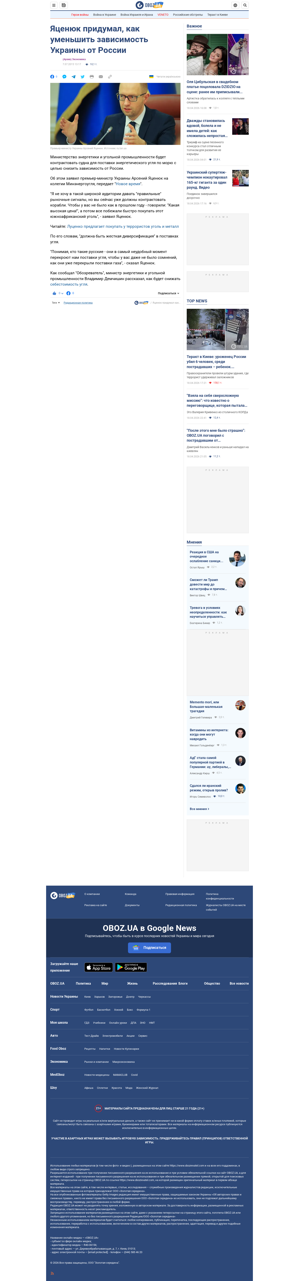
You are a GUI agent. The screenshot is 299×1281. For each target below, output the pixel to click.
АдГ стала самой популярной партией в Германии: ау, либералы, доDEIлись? (209, 762)
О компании (92, 894)
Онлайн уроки (118, 1022)
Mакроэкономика (123, 1061)
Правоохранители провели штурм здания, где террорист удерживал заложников (218, 375)
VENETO (163, 14)
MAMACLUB (120, 1074)
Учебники (99, 1022)
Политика (83, 983)
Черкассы (144, 996)
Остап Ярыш (197, 567)
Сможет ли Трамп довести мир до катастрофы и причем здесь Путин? (207, 584)
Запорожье (115, 996)
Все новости (239, 983)
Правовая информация (179, 894)
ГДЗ (86, 1022)
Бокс (130, 1009)
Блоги (183, 983)
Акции (131, 1035)
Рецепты (90, 1048)
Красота (117, 1087)
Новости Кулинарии (126, 1048)
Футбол (88, 1009)
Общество (212, 983)
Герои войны (80, 14)
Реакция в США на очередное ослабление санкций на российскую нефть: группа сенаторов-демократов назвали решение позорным (207, 556)
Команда (130, 894)
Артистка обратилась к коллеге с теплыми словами (215, 100)
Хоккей (118, 1009)
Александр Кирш (200, 773)
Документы (132, 905)
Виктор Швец (197, 595)
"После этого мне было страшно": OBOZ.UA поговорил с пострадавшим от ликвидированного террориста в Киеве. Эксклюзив (216, 435)
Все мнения (198, 809)
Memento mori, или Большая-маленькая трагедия (206, 706)
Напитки (104, 1048)
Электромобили (112, 1035)
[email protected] (98, 1252)
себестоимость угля (68, 284)
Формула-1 (143, 1009)
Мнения (194, 542)
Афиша (88, 1087)
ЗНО (142, 1022)
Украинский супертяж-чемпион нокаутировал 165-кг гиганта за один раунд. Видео (207, 180)
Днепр (130, 996)
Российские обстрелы (188, 14)
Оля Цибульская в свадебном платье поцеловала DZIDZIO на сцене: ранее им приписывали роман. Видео (213, 87)
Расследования (165, 983)
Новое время (128, 183)
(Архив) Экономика (74, 59)
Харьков (99, 996)
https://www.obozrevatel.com (187, 1165)
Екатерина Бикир (200, 623)
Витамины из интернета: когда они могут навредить (209, 734)
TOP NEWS (197, 300)
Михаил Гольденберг (202, 745)
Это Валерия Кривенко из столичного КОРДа (217, 412)
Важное (194, 26)
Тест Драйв (91, 1035)
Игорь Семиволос (200, 796)
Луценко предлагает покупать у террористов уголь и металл (123, 226)
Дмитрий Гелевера (201, 717)
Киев (87, 996)
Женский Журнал (147, 1087)
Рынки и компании (96, 1061)
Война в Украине (104, 14)
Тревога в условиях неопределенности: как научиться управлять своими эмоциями (208, 612)
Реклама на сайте (95, 905)
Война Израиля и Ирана (137, 14)
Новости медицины (96, 1074)
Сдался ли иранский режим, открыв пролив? (209, 788)
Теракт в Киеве (217, 14)
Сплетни (102, 1087)
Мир (105, 983)
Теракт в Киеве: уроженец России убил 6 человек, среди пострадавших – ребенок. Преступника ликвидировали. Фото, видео (216, 361)
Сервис (142, 1035)
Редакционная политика (78, 302)
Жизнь (132, 983)
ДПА (133, 1022)
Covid (134, 1074)
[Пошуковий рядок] (245, 5)
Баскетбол (103, 1009)
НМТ (152, 1022)
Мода (129, 1087)
